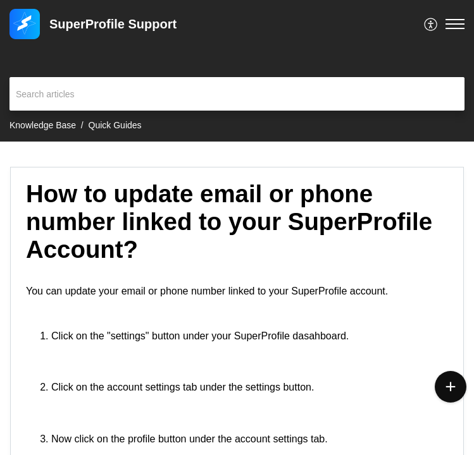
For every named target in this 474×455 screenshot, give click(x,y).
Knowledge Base (42, 125)
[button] (431, 24)
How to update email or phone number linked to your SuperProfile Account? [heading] (229, 221)
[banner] (237, 71)
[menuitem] (431, 24)
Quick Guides (115, 125)
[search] (237, 94)
